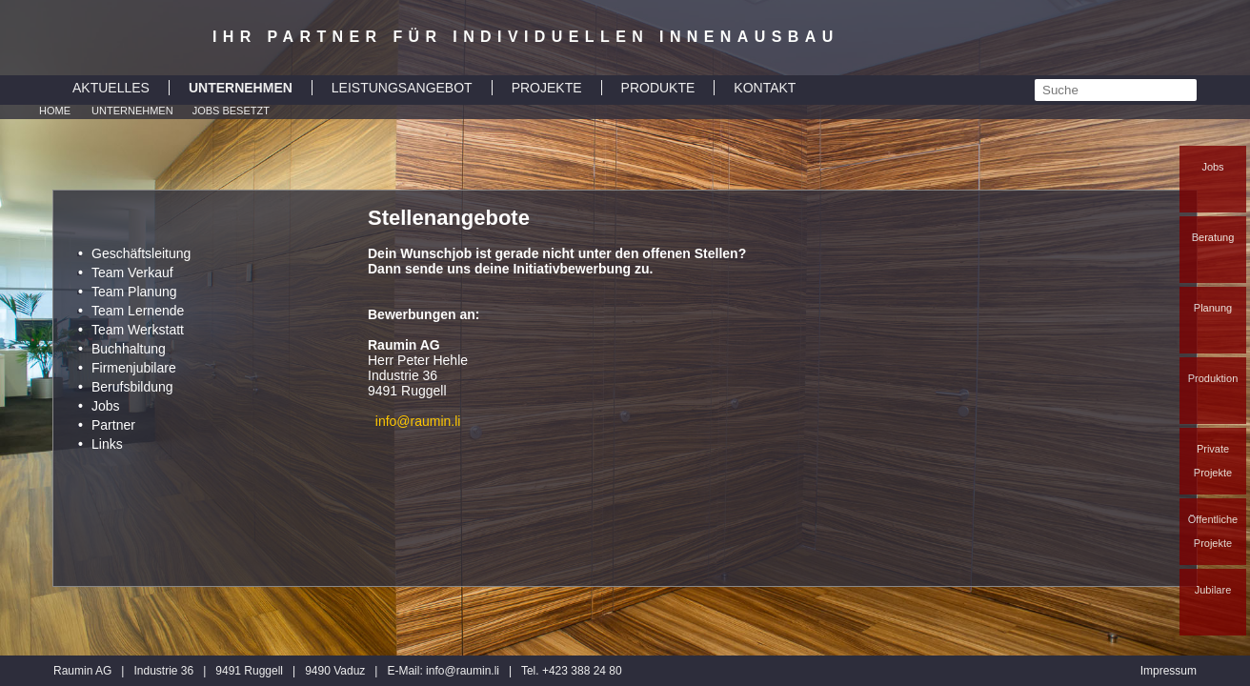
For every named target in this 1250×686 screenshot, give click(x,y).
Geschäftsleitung (141, 253)
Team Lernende (137, 310)
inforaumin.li (462, 670)
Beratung (1213, 237)
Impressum (1168, 670)
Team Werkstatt (137, 329)
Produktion (1213, 378)
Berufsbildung (132, 386)
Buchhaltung (128, 348)
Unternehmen (132, 110)
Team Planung (134, 291)
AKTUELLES (111, 87)
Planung (1213, 307)
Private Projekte (1213, 460)
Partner (113, 425)
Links (107, 444)
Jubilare (1213, 589)
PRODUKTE (658, 87)
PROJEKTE (547, 87)
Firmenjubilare (133, 367)
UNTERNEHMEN (240, 87)
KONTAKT (765, 87)
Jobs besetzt (231, 110)
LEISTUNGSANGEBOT (402, 87)
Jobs (1212, 166)
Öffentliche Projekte (1213, 531)
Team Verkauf (132, 272)
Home (55, 110)
